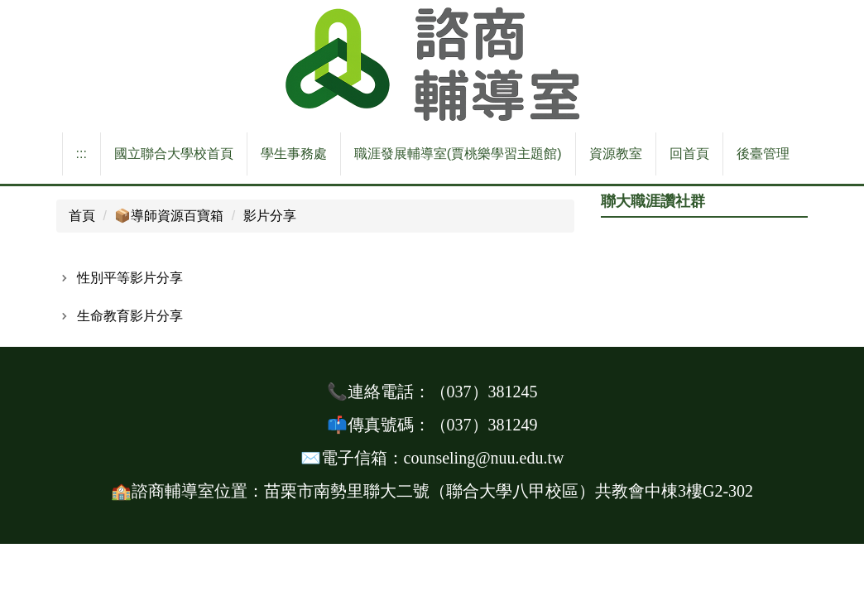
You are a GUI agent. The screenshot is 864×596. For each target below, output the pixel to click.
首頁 (82, 216)
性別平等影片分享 (130, 278)
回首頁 (689, 154)
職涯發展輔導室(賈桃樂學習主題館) (458, 154)
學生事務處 (294, 154)
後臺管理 (763, 154)
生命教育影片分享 (130, 316)
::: (81, 154)
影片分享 (269, 216)
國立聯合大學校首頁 (173, 154)
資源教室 (615, 154)
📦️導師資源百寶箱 (168, 216)
